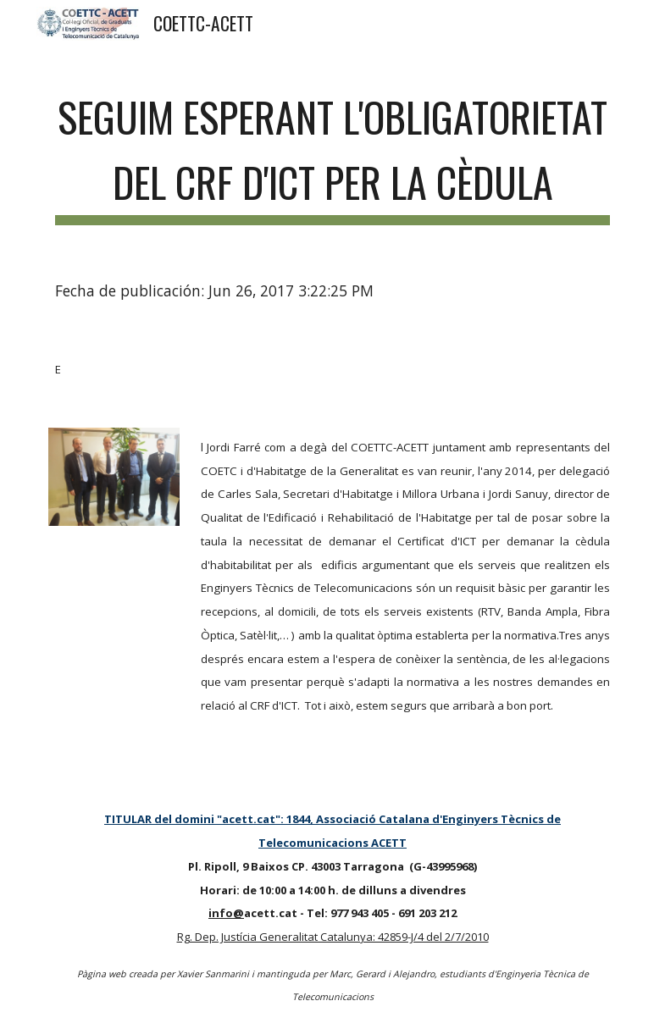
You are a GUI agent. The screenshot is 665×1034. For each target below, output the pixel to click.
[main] (333, 151)
